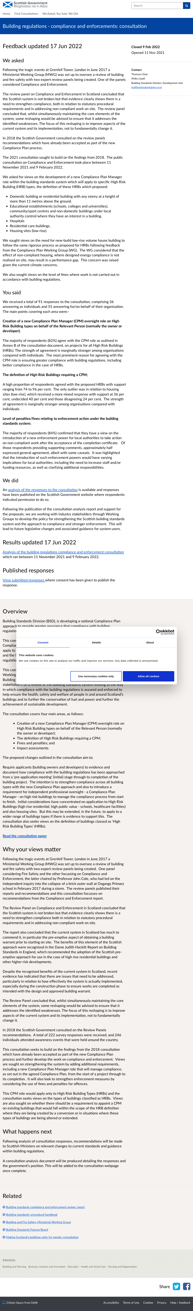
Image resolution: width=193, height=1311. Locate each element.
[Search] (186, 5)
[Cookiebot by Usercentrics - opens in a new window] (158, 632)
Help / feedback (180, 1302)
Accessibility (111, 1302)
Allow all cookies (148, 676)
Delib (34, 1302)
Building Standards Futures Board (25, 1229)
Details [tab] (96, 642)
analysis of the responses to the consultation (43, 489)
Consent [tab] (42, 642)
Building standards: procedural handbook (30, 1214)
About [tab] (150, 642)
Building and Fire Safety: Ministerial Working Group (37, 1222)
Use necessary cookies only (96, 676)
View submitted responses (24, 580)
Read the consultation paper (25, 836)
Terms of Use (131, 1302)
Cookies (148, 1302)
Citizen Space (15, 1302)
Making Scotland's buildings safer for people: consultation (41, 1237)
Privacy (161, 1302)
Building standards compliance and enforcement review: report (44, 1207)
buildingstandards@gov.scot (146, 87)
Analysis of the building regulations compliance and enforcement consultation (63, 552)
